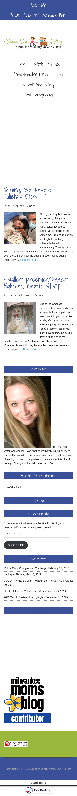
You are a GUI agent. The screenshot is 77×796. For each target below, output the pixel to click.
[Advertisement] (38, 140)
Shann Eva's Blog (38, 43)
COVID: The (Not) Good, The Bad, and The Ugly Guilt (34, 580)
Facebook (38, 610)
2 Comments (32, 206)
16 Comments (38, 295)
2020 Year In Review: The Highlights (24, 597)
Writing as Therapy (14, 574)
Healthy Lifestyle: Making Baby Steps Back (28, 591)
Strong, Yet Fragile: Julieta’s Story (28, 193)
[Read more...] (28, 259)
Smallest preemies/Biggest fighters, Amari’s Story (36, 282)
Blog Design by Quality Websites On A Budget (48, 769)
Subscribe (16, 545)
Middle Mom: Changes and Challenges (26, 568)
